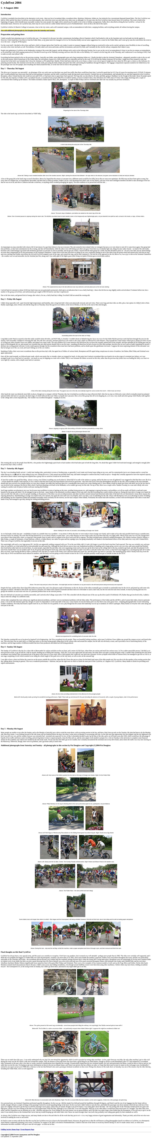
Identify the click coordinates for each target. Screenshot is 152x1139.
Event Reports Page (27, 1129)
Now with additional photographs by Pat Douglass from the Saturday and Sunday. (28, 30)
